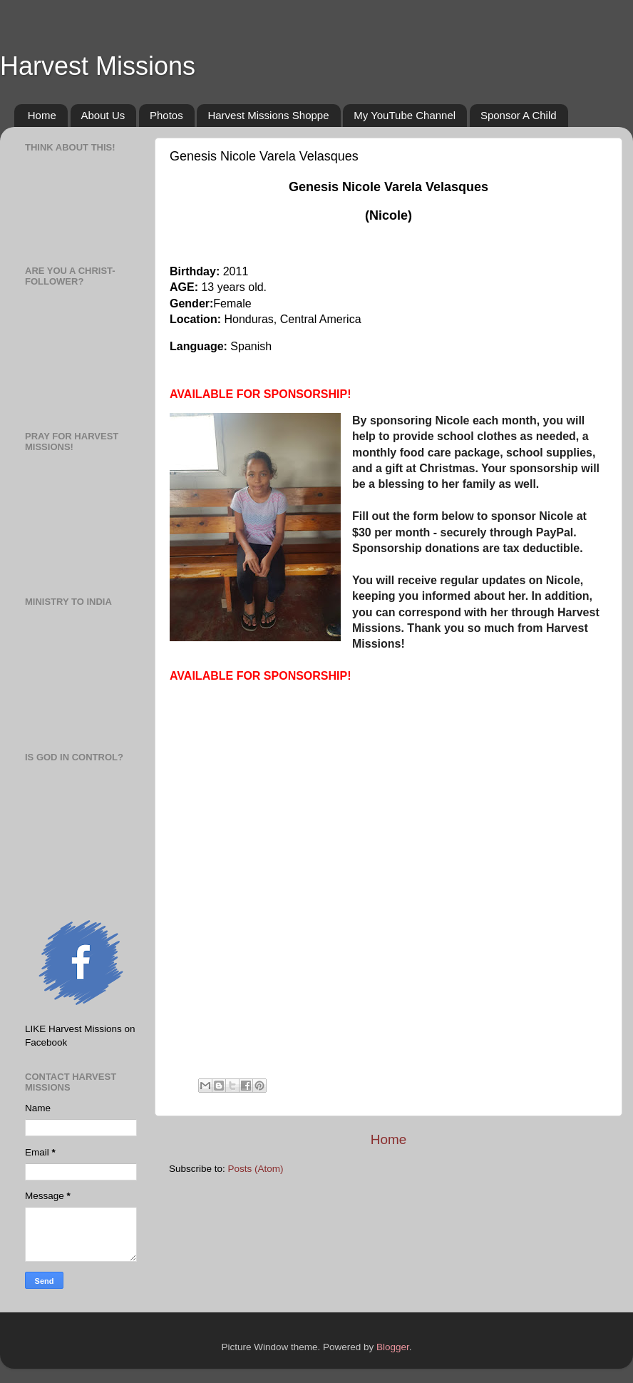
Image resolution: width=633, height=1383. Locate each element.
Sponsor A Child (518, 115)
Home (42, 115)
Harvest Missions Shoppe (268, 115)
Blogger (392, 1347)
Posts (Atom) (256, 1168)
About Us (103, 115)
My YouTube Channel (405, 115)
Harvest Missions (97, 66)
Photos (166, 115)
